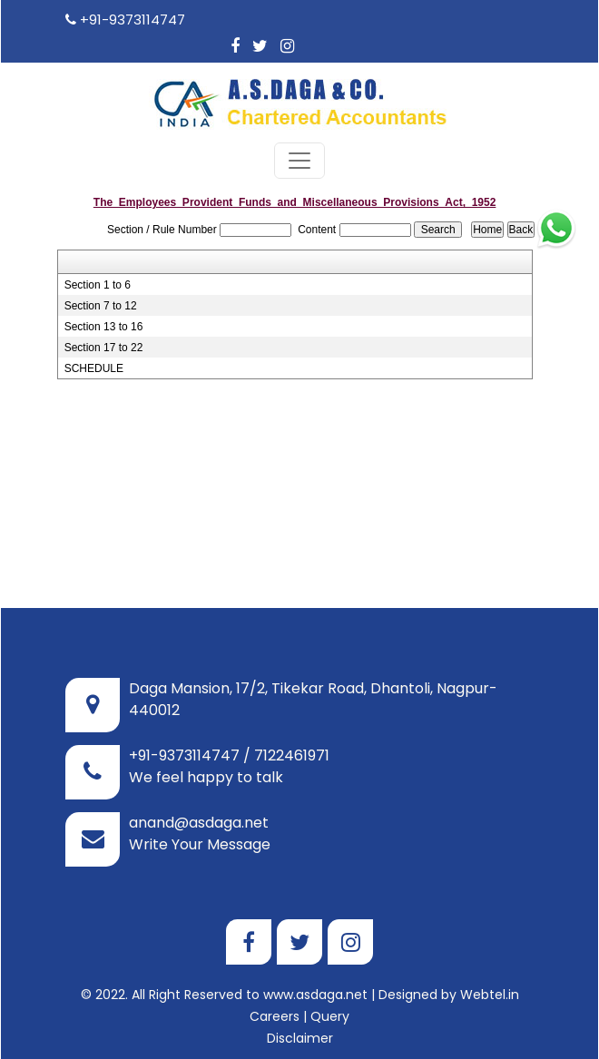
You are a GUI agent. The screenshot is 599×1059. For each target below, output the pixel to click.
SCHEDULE (93, 345)
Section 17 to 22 (103, 325)
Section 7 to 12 (100, 283)
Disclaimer (300, 1015)
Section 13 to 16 (103, 304)
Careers (275, 994)
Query (329, 994)
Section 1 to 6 (97, 262)
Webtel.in (489, 972)
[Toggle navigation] (299, 138)
